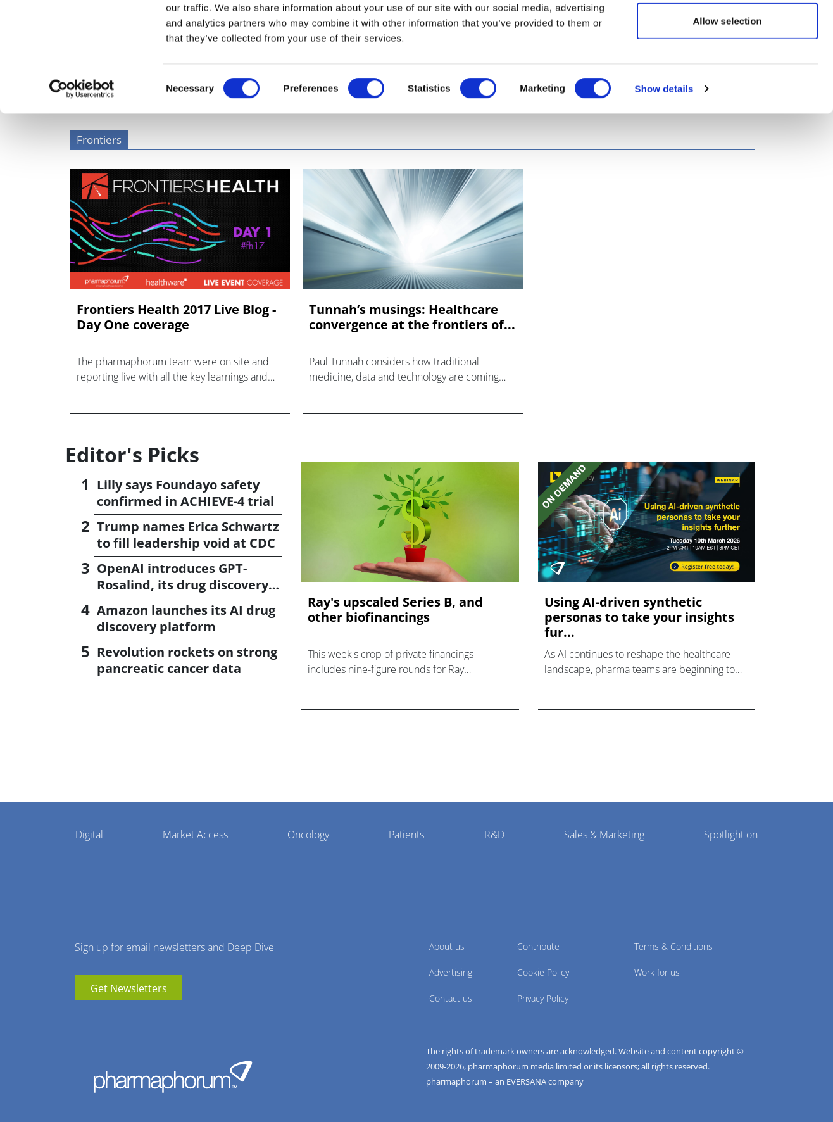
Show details (664, 142)
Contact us (450, 998)
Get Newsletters (129, 988)
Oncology (308, 835)
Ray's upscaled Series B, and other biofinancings (395, 610)
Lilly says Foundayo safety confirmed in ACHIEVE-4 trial (185, 493)
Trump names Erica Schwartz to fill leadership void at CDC (188, 535)
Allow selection (726, 75)
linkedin (103, 1019)
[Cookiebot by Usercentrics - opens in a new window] (82, 143)
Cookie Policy (543, 972)
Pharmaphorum (172, 1076)
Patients (406, 835)
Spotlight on (731, 835)
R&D (494, 835)
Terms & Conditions (673, 946)
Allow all (727, 33)
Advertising (450, 972)
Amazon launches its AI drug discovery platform (186, 618)
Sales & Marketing (604, 835)
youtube (84, 1019)
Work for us (657, 972)
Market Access (195, 835)
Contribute (538, 946)
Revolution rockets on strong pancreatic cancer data (187, 660)
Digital (89, 835)
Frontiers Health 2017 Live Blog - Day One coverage (176, 317)
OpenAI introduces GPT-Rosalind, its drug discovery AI (182, 585)
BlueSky (122, 1019)
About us (447, 946)
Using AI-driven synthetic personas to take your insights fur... (639, 617)
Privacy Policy (542, 998)
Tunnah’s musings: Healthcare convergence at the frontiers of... (412, 317)
